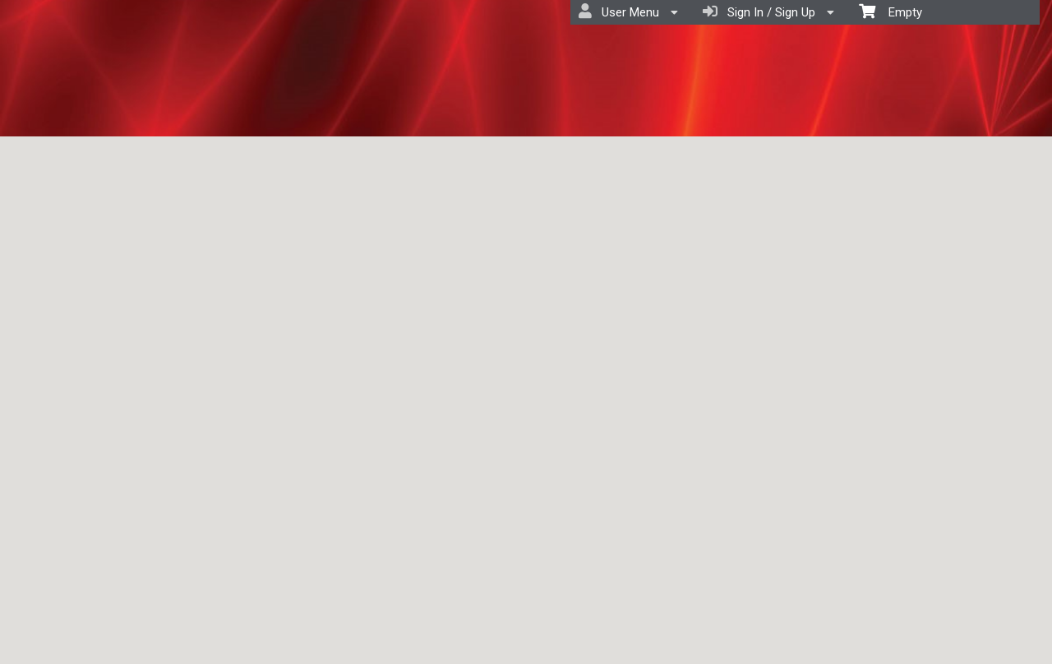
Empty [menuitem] (890, 11)
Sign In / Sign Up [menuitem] (768, 11)
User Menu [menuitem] (628, 11)
